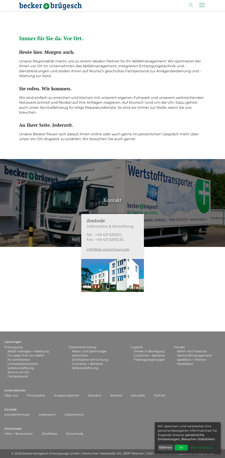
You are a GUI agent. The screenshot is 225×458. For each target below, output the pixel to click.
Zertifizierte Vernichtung (90, 359)
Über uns (11, 395)
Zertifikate (49, 433)
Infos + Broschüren (18, 433)
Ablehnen (165, 447)
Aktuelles (138, 395)
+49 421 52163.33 (109, 239)
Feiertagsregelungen (149, 359)
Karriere (116, 395)
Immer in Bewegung (149, 351)
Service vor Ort (18, 372)
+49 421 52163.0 (108, 235)
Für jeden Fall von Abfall (25, 355)
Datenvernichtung (82, 347)
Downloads (13, 428)
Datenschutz (74, 414)
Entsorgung (13, 347)
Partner (159, 395)
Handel (179, 347)
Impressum (47, 414)
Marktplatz (185, 364)
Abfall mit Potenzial (192, 351)
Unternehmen (15, 390)
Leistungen (12, 342)
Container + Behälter (87, 364)
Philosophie (36, 395)
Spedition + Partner (191, 359)
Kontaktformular (17, 414)
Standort (94, 395)
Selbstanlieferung (20, 368)
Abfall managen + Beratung (28, 351)
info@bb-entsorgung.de (108, 249)
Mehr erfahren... (202, 448)
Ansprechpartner (66, 395)
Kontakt (10, 409)
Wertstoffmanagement (194, 355)
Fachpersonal (17, 376)
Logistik (137, 347)
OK (181, 447)
